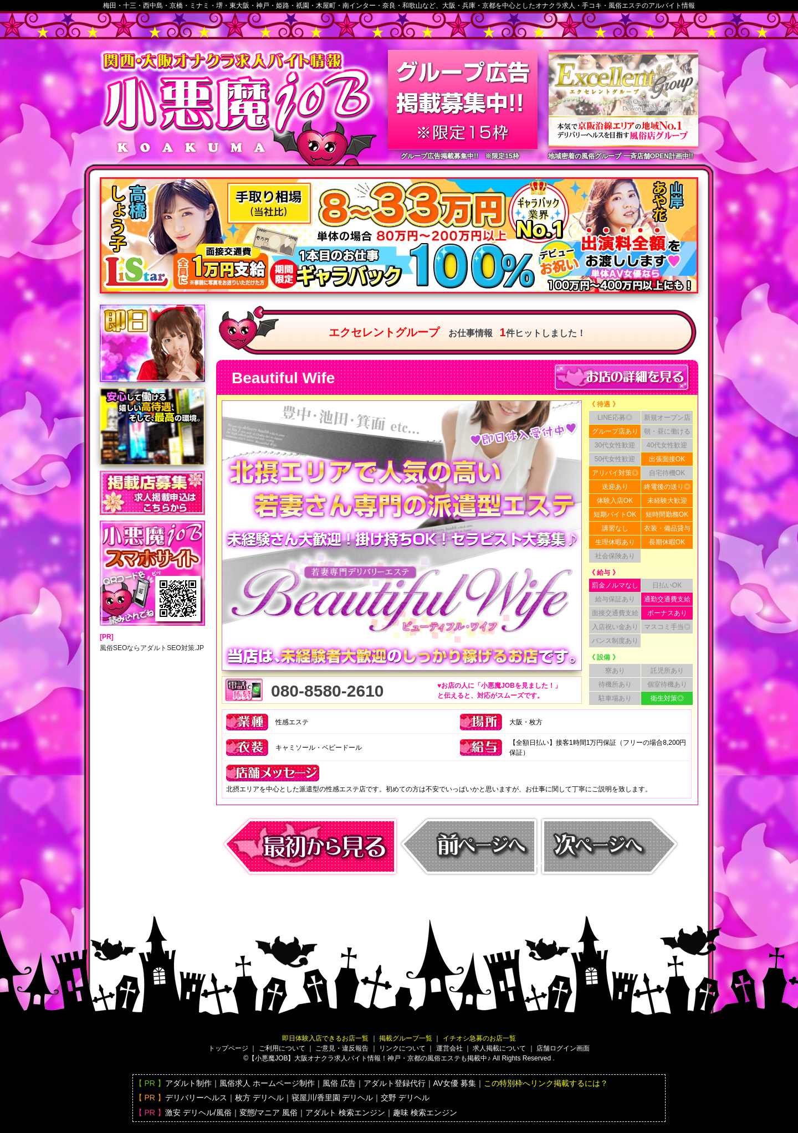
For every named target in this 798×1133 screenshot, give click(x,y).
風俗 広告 (339, 1083)
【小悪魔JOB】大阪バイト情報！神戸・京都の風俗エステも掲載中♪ (369, 1058)
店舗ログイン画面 (563, 1048)
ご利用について (282, 1048)
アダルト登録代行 (395, 1083)
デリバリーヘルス (196, 1097)
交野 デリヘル (405, 1097)
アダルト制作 (188, 1083)
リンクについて (402, 1048)
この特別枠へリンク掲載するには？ (546, 1083)
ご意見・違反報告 (342, 1048)
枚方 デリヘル (259, 1097)
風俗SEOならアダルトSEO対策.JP (152, 648)
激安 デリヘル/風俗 (198, 1112)
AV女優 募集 (455, 1083)
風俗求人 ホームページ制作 (267, 1083)
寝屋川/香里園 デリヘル (332, 1097)
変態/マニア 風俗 (268, 1112)
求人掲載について (499, 1048)
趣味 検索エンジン (425, 1112)
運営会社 (449, 1048)
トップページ (228, 1048)
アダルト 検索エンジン (345, 1112)
